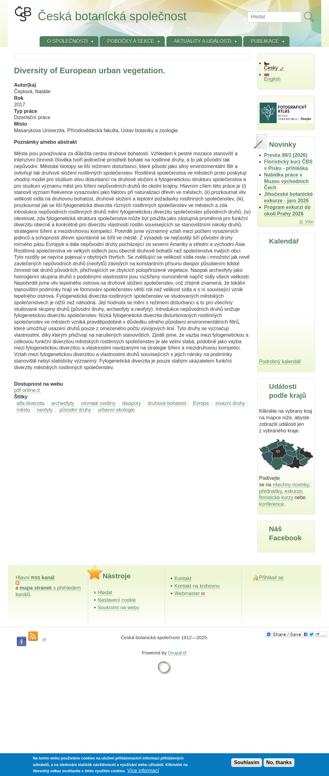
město (23, 409)
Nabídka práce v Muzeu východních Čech (286, 181)
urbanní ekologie (116, 409)
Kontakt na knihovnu (197, 586)
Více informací (143, 770)
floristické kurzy (276, 497)
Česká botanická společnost (112, 16)
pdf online (27, 390)
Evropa (201, 403)
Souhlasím (246, 762)
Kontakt (182, 578)
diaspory (131, 403)
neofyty (45, 409)
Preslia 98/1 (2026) (286, 155)
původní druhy (75, 409)
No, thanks (279, 762)
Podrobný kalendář (280, 361)
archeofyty (63, 403)
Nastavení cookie (117, 600)
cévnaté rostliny (98, 403)
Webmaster (189, 593)
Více (309, 221)
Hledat (105, 592)
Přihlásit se (271, 577)
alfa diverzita (31, 403)
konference (271, 504)
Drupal (177, 652)
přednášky (270, 491)
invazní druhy (230, 403)
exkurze (293, 491)
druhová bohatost (167, 403)
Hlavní (35, 577)
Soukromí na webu (118, 607)
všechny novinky (291, 484)
